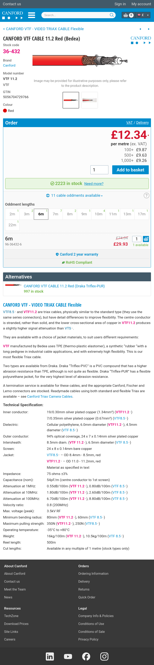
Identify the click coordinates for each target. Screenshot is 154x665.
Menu (31, 15)
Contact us (12, 4)
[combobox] (78, 15)
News (8, 597)
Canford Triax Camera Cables (49, 396)
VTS (69, 328)
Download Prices (16, 624)
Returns (83, 589)
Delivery (142, 123)
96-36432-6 (13, 244)
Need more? (94, 184)
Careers (10, 639)
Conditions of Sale (91, 632)
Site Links (11, 632)
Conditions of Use (91, 624)
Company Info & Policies (96, 616)
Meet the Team (15, 589)
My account (141, 4)
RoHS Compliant (77, 262)
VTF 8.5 (70, 430)
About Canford (14, 574)
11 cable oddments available (74, 195)
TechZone (11, 616)
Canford (9, 65)
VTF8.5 (9, 312)
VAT (129, 123)
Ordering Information (93, 574)
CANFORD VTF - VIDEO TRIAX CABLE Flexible (42, 305)
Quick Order (86, 597)
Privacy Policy (88, 639)
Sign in (120, 4)
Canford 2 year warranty (77, 254)
